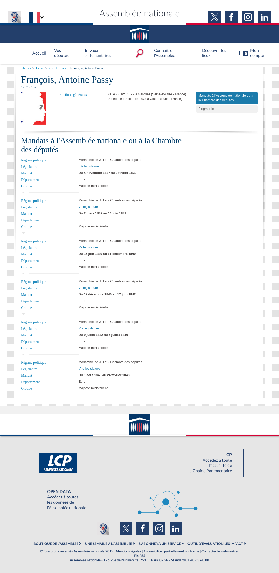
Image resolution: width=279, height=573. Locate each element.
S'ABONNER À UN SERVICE (160, 543)
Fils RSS (139, 555)
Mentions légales (128, 551)
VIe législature (89, 328)
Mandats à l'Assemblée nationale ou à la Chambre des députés (225, 98)
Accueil (26, 68)
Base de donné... (58, 68)
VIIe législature (89, 368)
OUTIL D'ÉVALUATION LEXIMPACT (215, 543)
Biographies (206, 109)
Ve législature (88, 207)
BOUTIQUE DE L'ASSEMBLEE (55, 543)
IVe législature (89, 166)
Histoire (39, 68)
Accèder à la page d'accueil (37, 50)
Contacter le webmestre (219, 551)
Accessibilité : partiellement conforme (171, 551)
